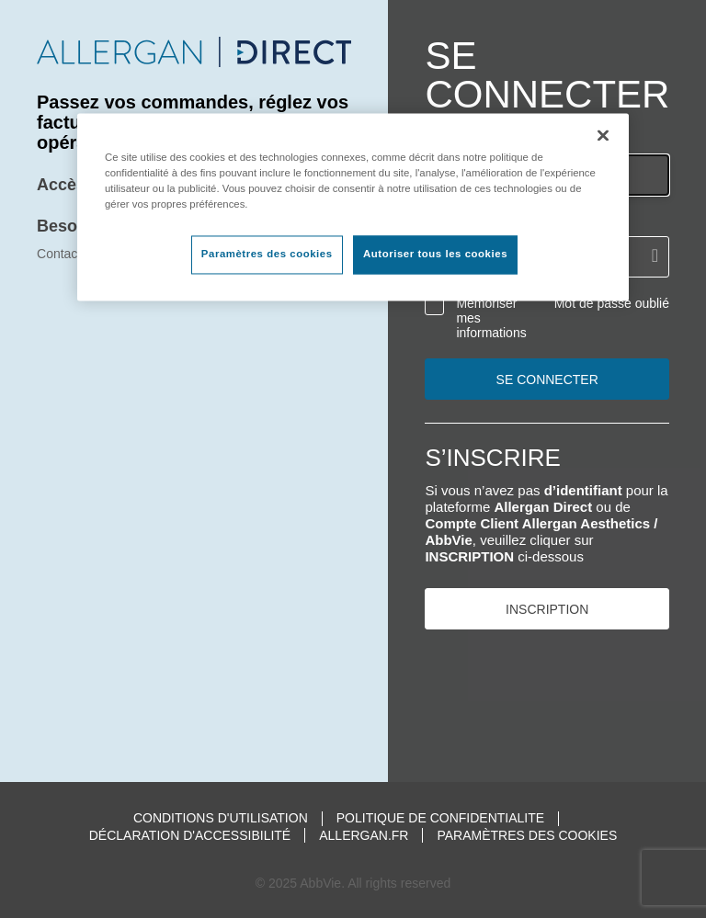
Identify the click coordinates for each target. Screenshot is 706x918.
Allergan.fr (363, 835)
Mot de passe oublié (611, 303)
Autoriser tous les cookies (435, 254)
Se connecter (547, 379)
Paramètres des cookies (527, 835)
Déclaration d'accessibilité (189, 835)
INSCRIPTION (547, 609)
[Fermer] (603, 135)
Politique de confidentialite (440, 818)
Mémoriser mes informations (491, 318)
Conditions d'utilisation (220, 818)
